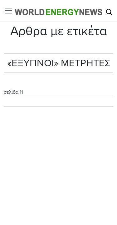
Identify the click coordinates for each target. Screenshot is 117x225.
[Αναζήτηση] (109, 12)
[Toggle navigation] (10, 11)
